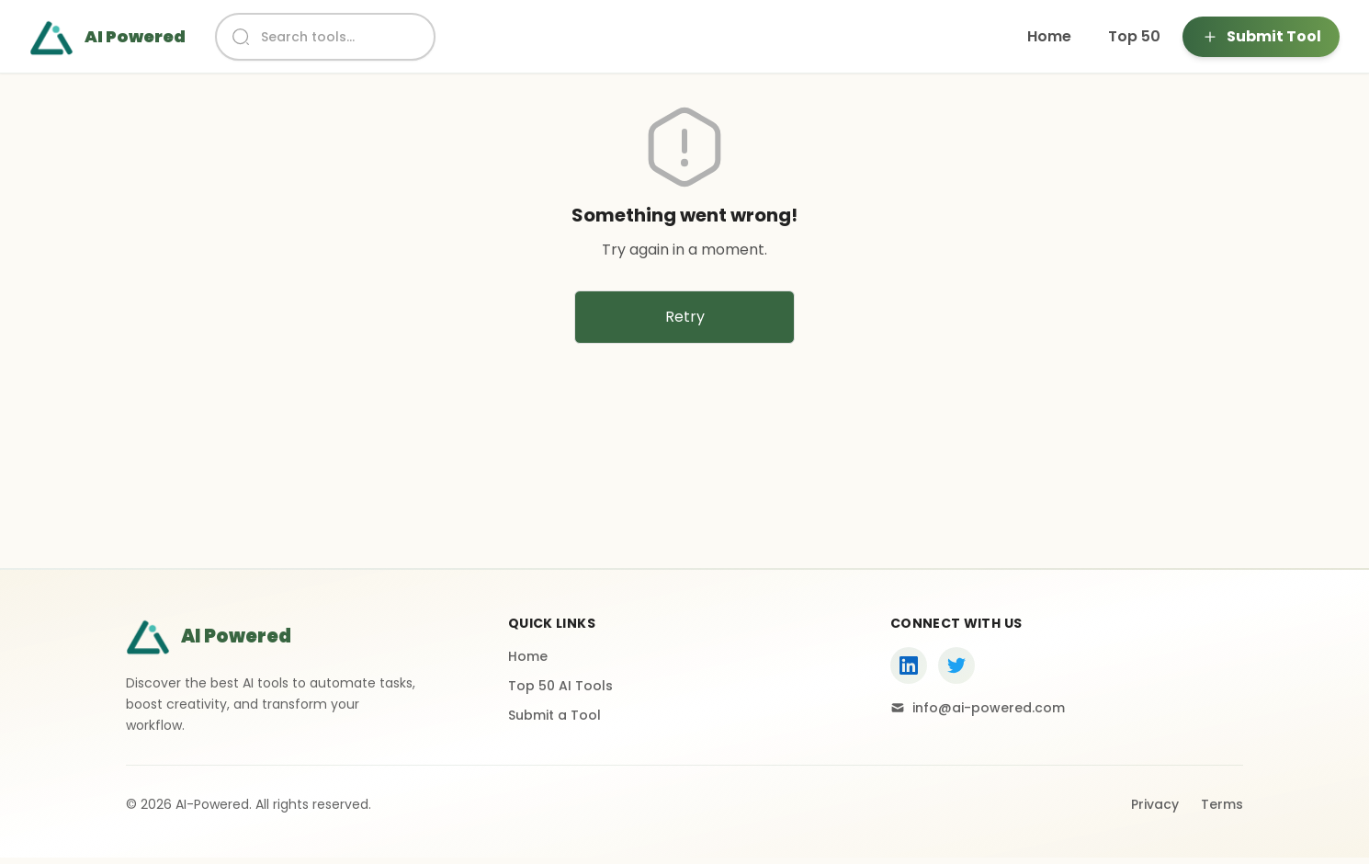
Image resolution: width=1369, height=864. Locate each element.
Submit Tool (1261, 36)
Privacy (1155, 804)
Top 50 (1134, 36)
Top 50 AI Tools (560, 685)
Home (1049, 36)
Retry (685, 316)
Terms (1222, 804)
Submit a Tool (554, 715)
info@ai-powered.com (977, 708)
